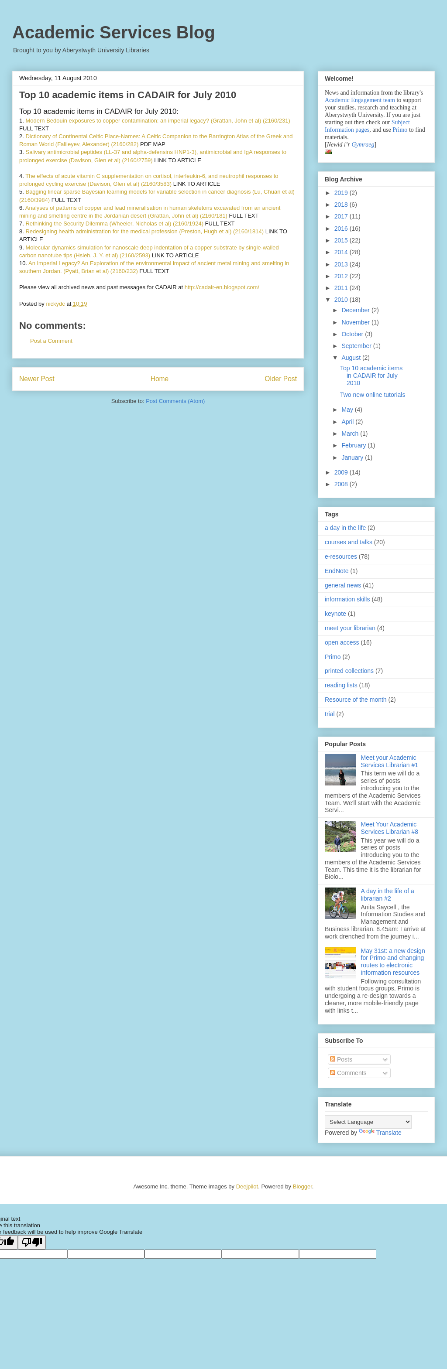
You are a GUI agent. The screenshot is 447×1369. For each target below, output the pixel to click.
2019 (342, 192)
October (353, 334)
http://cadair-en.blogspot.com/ (222, 287)
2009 (342, 472)
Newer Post (37, 378)
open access (342, 642)
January (353, 457)
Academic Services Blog (113, 32)
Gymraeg (362, 144)
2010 (342, 299)
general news (343, 585)
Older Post (281, 378)
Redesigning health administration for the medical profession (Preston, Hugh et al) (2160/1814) (144, 231)
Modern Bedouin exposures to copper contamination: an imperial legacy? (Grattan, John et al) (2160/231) (157, 120)
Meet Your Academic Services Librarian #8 (390, 828)
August (351, 357)
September (357, 345)
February (354, 445)
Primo (400, 129)
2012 (342, 276)
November (356, 322)
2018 (342, 204)
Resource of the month (356, 699)
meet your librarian (350, 628)
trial (330, 713)
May (347, 409)
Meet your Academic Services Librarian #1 (390, 761)
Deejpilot (247, 1186)
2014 (342, 252)
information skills (347, 599)
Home (160, 378)
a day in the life (345, 527)
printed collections (349, 670)
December (356, 310)
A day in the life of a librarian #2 (387, 895)
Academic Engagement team (360, 100)
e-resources (341, 556)
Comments (348, 1072)
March (350, 433)
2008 (342, 484)
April (348, 421)
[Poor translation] (32, 1242)
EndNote (336, 570)
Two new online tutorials (372, 394)
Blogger (302, 1186)
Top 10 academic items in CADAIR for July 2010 (371, 375)
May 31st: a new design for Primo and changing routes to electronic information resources (393, 961)
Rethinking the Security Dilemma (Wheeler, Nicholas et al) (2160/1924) (114, 223)
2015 (342, 240)
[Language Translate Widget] (368, 1122)
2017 (342, 216)
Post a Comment (51, 341)
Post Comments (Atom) (175, 401)
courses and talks (348, 542)
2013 (342, 264)
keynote (335, 613)
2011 (342, 287)
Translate (380, 1132)
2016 (342, 228)
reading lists (341, 685)
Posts (341, 1059)
